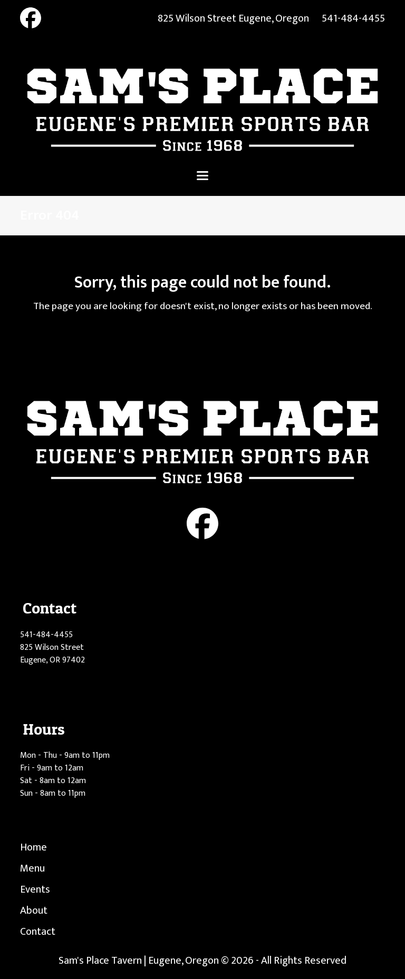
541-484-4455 (353, 18)
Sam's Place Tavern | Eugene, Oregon (139, 961)
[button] (202, 175)
